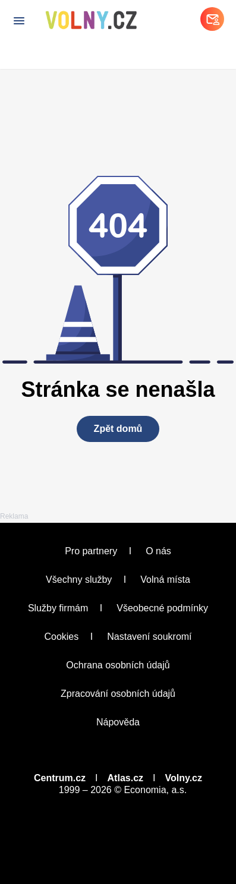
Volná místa (165, 579)
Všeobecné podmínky (162, 608)
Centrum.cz (60, 778)
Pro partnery (91, 551)
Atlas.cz (125, 778)
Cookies (61, 637)
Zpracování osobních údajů (118, 694)
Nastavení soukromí (149, 637)
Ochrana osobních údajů (117, 665)
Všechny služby (79, 579)
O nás (158, 551)
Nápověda (118, 722)
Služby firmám (58, 608)
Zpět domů (118, 429)
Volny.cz (183, 778)
